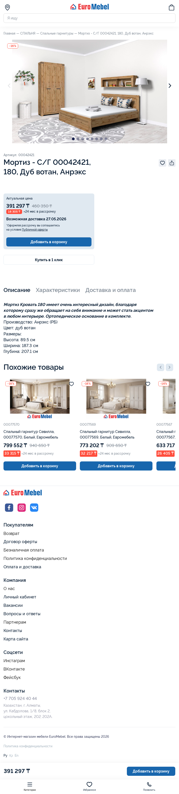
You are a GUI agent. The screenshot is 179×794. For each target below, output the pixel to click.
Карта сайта (15, 638)
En (16, 755)
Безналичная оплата (23, 550)
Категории (30, 786)
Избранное (89, 786)
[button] (160, 367)
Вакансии (13, 605)
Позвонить (149, 786)
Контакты (12, 630)
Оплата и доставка (22, 566)
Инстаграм (14, 660)
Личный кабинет (19, 596)
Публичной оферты (35, 229)
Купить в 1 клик (49, 260)
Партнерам (14, 622)
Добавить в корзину (48, 242)
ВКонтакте (14, 669)
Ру (5, 755)
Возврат (11, 533)
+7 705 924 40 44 (20, 698)
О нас (9, 588)
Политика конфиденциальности (35, 558)
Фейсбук (12, 677)
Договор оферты (20, 541)
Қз (11, 755)
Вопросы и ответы (22, 613)
